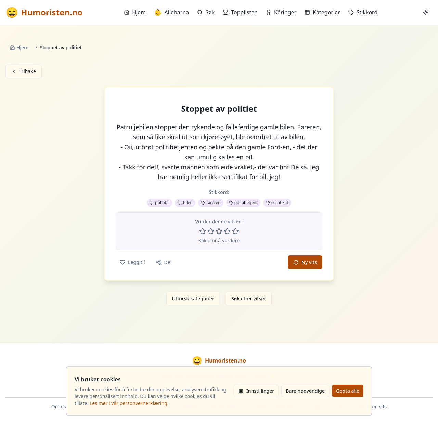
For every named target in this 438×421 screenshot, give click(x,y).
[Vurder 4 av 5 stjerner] (227, 231)
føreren (211, 203)
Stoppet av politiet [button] (219, 109)
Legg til (132, 262)
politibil (159, 203)
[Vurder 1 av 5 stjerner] (202, 231)
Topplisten (240, 12)
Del (163, 262)
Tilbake (23, 71)
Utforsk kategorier (193, 298)
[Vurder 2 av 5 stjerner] (211, 231)
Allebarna (171, 12)
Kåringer (281, 12)
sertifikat (277, 203)
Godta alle (347, 390)
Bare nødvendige (305, 390)
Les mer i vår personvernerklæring (128, 403)
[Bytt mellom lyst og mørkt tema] (426, 12)
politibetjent (243, 203)
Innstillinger (256, 390)
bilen (185, 203)
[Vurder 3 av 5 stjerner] (219, 231)
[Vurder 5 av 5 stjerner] (235, 231)
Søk (206, 12)
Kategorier (322, 12)
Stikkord (363, 12)
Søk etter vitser (248, 298)
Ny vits (305, 262)
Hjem (135, 12)
